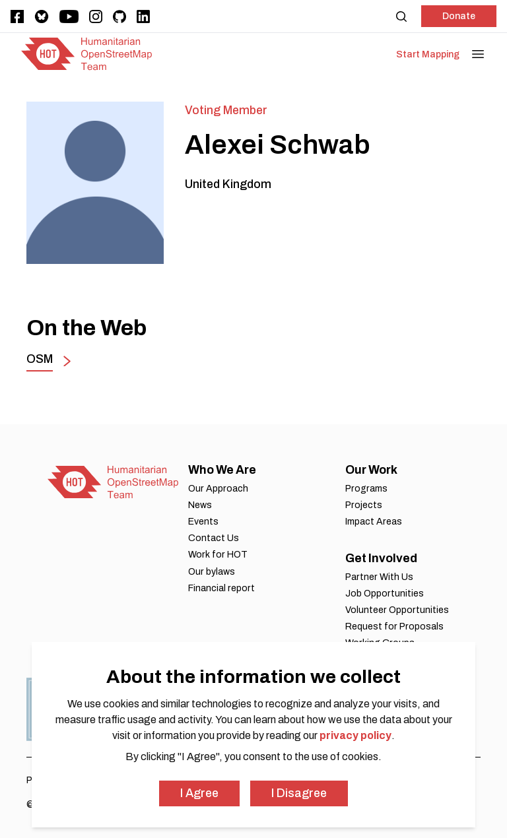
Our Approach (218, 489)
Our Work (371, 469)
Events (203, 522)
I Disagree (299, 793)
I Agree (199, 793)
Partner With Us (379, 577)
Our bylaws (211, 572)
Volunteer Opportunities (397, 610)
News (200, 505)
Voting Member (226, 110)
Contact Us (213, 538)
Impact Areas (373, 522)
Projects (363, 505)
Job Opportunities (384, 593)
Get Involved (381, 558)
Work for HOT (218, 555)
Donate (458, 16)
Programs (366, 489)
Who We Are (222, 469)
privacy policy (355, 735)
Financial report (221, 588)
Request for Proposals (394, 626)
